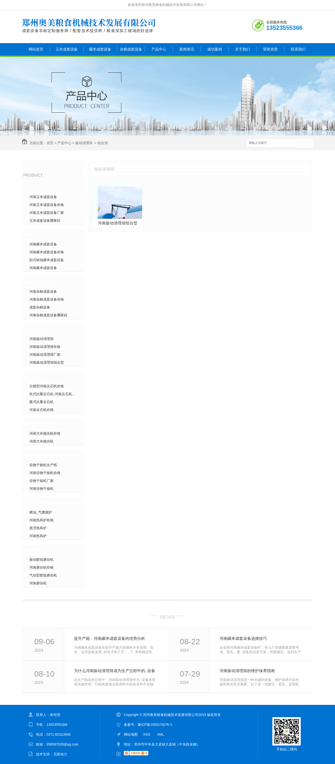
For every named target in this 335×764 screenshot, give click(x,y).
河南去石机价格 (41, 410)
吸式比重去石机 (41, 402)
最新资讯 (167, 608)
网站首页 (36, 49)
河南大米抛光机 (41, 441)
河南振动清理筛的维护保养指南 (247, 671)
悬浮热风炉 (38, 528)
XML (160, 734)
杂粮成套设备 (131, 49)
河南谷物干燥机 (41, 489)
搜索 (304, 143)
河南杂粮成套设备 (43, 291)
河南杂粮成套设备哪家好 (48, 315)
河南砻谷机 (38, 583)
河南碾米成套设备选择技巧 (243, 638)
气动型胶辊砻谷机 (43, 575)
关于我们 (242, 49)
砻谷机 (36, 550)
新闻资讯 (186, 49)
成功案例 (214, 49)
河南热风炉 (38, 536)
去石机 (36, 376)
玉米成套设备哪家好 (44, 220)
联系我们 (298, 49)
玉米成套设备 (67, 49)
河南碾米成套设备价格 (46, 252)
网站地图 (131, 734)
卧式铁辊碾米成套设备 (46, 260)
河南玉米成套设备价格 (46, 205)
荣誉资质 (270, 49)
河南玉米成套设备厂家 (46, 213)
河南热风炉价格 (41, 520)
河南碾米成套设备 (43, 244)
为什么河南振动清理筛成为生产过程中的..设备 (114, 671)
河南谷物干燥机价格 (44, 473)
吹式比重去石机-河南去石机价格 (54, 394)
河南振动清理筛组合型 (46, 362)
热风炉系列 (40, 502)
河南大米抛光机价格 (44, 433)
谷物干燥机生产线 (43, 465)
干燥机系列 (40, 455)
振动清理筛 (84, 143)
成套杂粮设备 (39, 307)
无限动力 (60, 754)
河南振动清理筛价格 (44, 347)
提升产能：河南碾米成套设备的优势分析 (109, 638)
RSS (147, 734)
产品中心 (158, 49)
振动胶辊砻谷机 (41, 559)
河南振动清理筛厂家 (44, 355)
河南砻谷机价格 (41, 567)
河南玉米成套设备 (43, 197)
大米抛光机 (40, 424)
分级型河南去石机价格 (46, 386)
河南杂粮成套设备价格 (46, 299)
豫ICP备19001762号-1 (155, 725)
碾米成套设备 (100, 49)
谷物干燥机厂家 (41, 481)
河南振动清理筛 (41, 339)
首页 (50, 143)
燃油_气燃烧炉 (40, 512)
